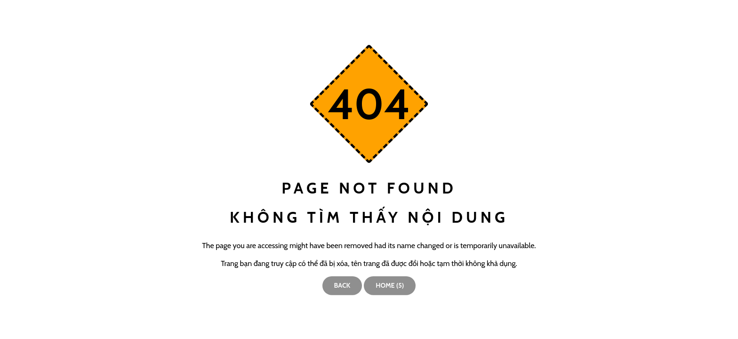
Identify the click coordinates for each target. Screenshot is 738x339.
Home (390, 285)
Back (342, 285)
